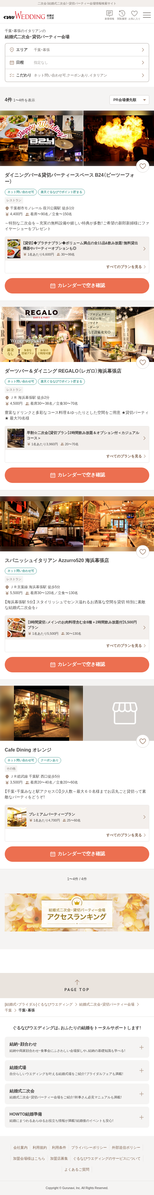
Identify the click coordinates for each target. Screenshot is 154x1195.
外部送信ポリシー (126, 1147)
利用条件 (59, 1147)
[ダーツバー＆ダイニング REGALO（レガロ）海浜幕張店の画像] (77, 334)
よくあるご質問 (76, 1169)
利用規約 (40, 1147)
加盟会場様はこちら (29, 1158)
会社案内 (20, 1147)
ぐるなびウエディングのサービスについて (107, 1158)
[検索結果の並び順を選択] (129, 100)
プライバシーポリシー (89, 1147)
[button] (77, 1047)
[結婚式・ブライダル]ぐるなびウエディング (39, 1004)
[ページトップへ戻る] (77, 985)
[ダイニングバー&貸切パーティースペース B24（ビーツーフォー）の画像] (77, 138)
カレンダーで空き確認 (77, 285)
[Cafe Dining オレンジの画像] (77, 713)
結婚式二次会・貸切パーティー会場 (106, 1004)
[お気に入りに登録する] (142, 166)
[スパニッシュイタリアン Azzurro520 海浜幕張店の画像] (77, 524)
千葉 (8, 1010)
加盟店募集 (59, 1158)
